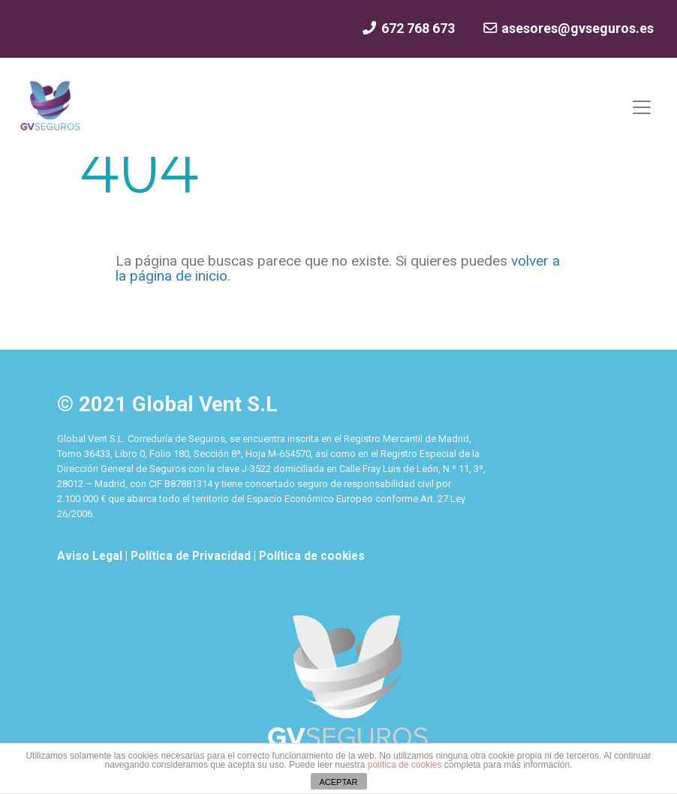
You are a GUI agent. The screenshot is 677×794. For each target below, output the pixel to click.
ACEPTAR (338, 781)
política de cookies (405, 764)
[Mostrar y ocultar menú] (642, 107)
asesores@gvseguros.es (568, 28)
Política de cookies (312, 556)
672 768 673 (407, 28)
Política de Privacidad (192, 556)
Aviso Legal (91, 556)
